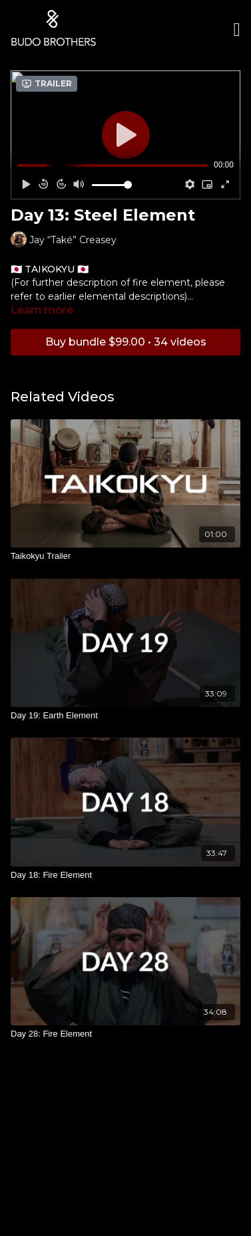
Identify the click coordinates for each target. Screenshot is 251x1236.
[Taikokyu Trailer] (125, 556)
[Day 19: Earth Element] (125, 715)
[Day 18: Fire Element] (125, 875)
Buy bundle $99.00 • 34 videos (125, 342)
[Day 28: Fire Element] (125, 1034)
